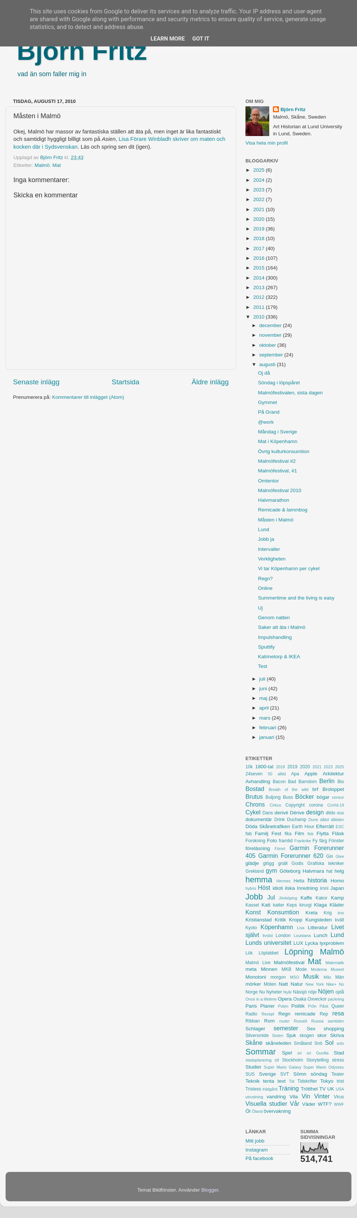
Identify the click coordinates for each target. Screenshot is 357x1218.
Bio (340, 781)
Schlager (255, 1028)
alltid (281, 774)
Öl (248, 1111)
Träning (289, 1088)
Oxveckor (317, 999)
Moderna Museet (327, 969)
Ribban (252, 1021)
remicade (305, 1014)
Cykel (252, 812)
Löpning (298, 951)
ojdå (339, 992)
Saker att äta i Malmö (282, 627)
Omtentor (268, 481)
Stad (339, 1053)
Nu (262, 992)
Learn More (168, 38)
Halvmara (313, 871)
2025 (259, 170)
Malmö (42, 165)
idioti (278, 888)
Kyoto (251, 927)
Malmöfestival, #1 (277, 471)
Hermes (283, 881)
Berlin (326, 781)
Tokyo (326, 1081)
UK (330, 1089)
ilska (290, 888)
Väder (308, 1104)
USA (340, 1089)
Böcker (304, 796)
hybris (250, 888)
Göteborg (290, 871)
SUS (250, 1074)
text (281, 1081)
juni (263, 688)
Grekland (254, 871)
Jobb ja (266, 539)
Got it (200, 38)
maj (264, 698)
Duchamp (296, 819)
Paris (251, 1006)
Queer (337, 1006)
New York (315, 984)
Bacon (279, 781)
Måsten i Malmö (275, 520)
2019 (259, 229)
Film (299, 833)
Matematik (334, 962)
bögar (323, 797)
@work (266, 422)
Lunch (321, 935)
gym (271, 870)
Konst (253, 912)
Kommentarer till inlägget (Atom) (88, 397)
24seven (254, 773)
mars (265, 718)
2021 (259, 209)
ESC (340, 826)
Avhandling (257, 781)
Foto (272, 840)
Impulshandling (275, 637)
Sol (329, 1042)
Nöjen (326, 991)
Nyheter (274, 992)
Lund (263, 529)
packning (336, 999)
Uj (260, 608)
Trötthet (309, 1089)
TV (322, 1089)
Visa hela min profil (266, 143)
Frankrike (302, 841)
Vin (306, 1096)
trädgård (270, 1089)
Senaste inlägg (36, 382)
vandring (276, 1096)
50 (270, 774)
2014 (259, 278)
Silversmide (257, 1035)
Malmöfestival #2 (277, 461)
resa (338, 1013)
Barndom (308, 781)
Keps (292, 905)
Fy (315, 840)
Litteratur (318, 927)
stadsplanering (258, 1060)
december (271, 325)
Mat (56, 165)
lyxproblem (332, 943)
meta (251, 969)
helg (339, 871)
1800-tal (264, 766)
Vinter (322, 1096)
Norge (251, 992)
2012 (259, 297)
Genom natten (274, 617)
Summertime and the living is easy (296, 598)
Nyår (287, 992)
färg (323, 840)
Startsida (125, 382)
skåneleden (278, 1043)
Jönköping (288, 898)
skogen (306, 1035)
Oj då (264, 373)
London (283, 935)
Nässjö (300, 992)
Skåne (254, 1042)
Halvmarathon (273, 500)
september (271, 355)
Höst (264, 887)
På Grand (269, 412)
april (264, 708)
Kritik (280, 920)
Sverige (267, 1074)
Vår (294, 1103)
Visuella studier (266, 1103)
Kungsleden (318, 920)
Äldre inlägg (210, 382)
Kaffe (306, 898)
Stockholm (292, 1060)
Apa (295, 773)
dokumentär (258, 819)
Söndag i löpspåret (279, 382)
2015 (259, 268)
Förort (279, 848)
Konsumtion (283, 912)
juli (263, 679)
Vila (294, 1096)
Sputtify (266, 647)
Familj (261, 833)
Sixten (277, 1035)
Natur (296, 984)
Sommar (260, 1051)
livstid (268, 935)
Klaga (320, 905)
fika (288, 833)
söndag (319, 1074)
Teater (337, 1074)
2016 (259, 258)
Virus (339, 1096)
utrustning (254, 1097)
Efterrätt (325, 826)
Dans (268, 812)
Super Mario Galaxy (282, 1067)
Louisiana (302, 935)
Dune (313, 819)
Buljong (273, 797)
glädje (252, 863)
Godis (297, 863)
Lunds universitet (268, 942)
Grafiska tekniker (326, 863)
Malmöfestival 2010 (279, 490)
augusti (268, 364)
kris (341, 913)
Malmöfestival (289, 962)
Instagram (256, 1150)
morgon (278, 977)
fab (248, 833)
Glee (339, 856)
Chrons (255, 804)
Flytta (322, 833)
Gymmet (267, 402)
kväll (339, 920)
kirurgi (305, 905)
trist (340, 1081)
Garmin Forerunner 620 (290, 855)
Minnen (269, 969)
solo (340, 1043)
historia (317, 880)
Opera (285, 999)
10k (249, 766)
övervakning (277, 1111)
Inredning (307, 888)
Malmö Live (257, 962)
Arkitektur (333, 773)
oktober (268, 345)
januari (267, 737)
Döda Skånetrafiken (267, 826)
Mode (301, 969)
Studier (253, 1067)
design (315, 812)
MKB (286, 969)
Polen (283, 1006)
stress (338, 1060)
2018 (259, 238)
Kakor (322, 898)
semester (285, 1028)
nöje (312, 992)
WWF (339, 1104)
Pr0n (312, 1006)
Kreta (312, 912)
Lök (249, 953)
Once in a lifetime (261, 999)
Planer (267, 1006)
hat (329, 871)
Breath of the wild (289, 789)
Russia (317, 1021)
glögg (268, 863)
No (341, 984)
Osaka (299, 999)
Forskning (255, 840)
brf (315, 789)
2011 (259, 307)
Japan (337, 888)
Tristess (253, 1089)
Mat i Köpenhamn (278, 441)
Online (265, 588)
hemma (258, 879)
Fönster (336, 840)
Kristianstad (258, 920)
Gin (329, 856)
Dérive (297, 812)
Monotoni (255, 977)
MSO (294, 977)
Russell (300, 1021)
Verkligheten (272, 559)
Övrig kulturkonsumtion (283, 451)
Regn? (265, 578)
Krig (328, 912)
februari (268, 727)
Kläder (336, 905)
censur (338, 797)
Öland (257, 1111)
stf (277, 1060)
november (271, 335)
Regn (284, 1014)
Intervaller (269, 549)
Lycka (311, 943)
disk (340, 813)
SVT (284, 1074)
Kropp (295, 920)
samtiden (336, 1021)
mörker (253, 984)
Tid (292, 1081)
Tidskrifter (307, 1081)
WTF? (325, 1104)
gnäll (283, 863)
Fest (276, 833)
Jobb (254, 896)
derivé (281, 812)
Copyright (295, 805)
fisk (310, 833)
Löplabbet (269, 953)
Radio (251, 1014)
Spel (287, 1053)
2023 (259, 190)
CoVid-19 (335, 805)
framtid (286, 840)
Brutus (254, 796)
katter (278, 905)
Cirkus (275, 805)
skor (322, 1035)
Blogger (209, 1190)
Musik (311, 976)
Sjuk (291, 1035)
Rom (269, 1021)
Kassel (252, 905)
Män (339, 977)
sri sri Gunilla (313, 1053)
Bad (292, 781)
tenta (268, 1081)
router (284, 1021)
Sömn (299, 1074)
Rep (324, 1014)
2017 (259, 248)
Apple (311, 773)
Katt (265, 905)
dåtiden (337, 819)
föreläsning (257, 848)
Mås (327, 977)
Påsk (323, 1006)
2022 (259, 199)
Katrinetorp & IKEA (279, 656)
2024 (259, 180)
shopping (334, 1028)
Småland (303, 1043)
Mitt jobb (254, 1141)
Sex (311, 1028)
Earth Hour (303, 826)
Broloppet (333, 789)
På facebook (259, 1158)
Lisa (301, 927)
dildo (330, 812)
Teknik (252, 1081)
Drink (279, 819)
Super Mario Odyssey (323, 1067)
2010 (259, 317)
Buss (288, 797)
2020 (259, 219)
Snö (318, 1043)
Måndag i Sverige (277, 431)
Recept (267, 1014)
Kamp (337, 898)
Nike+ (331, 984)
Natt (283, 984)
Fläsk (338, 833)
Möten (270, 984)
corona (316, 805)
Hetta (298, 880)
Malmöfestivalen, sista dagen (290, 392)
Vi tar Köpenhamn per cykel (289, 568)
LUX (298, 943)
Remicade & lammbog (283, 510)
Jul (271, 897)
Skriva (337, 1035)
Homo (337, 880)
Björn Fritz (82, 50)
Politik (298, 1006)
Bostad (254, 788)
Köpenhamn (277, 927)
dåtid (324, 819)
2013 (259, 287)
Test (262, 666)
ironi (324, 888)
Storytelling (317, 1060)
